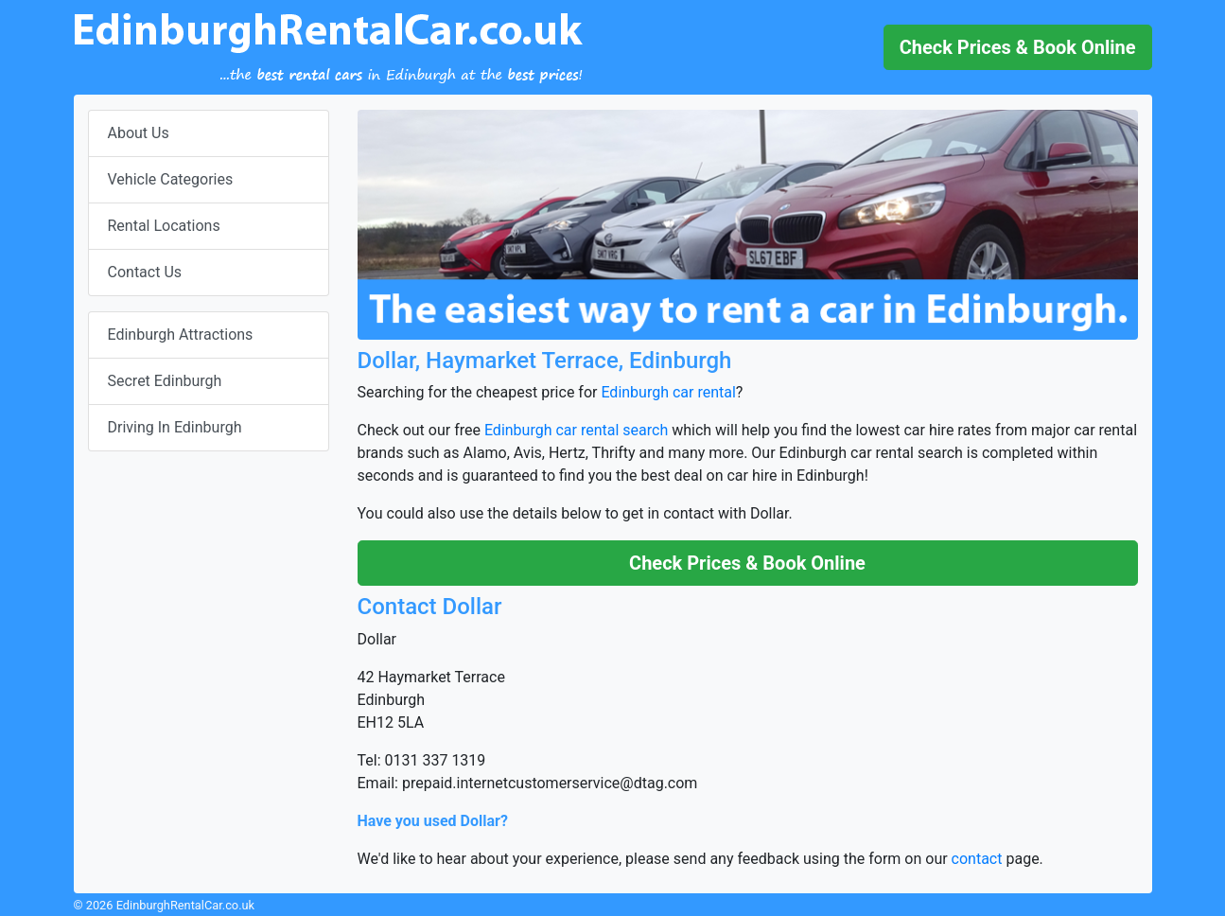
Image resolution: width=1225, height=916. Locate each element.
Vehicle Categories (171, 179)
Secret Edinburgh (165, 381)
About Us (138, 133)
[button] (1018, 47)
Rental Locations (164, 226)
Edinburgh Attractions (181, 335)
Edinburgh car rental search (576, 430)
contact (977, 859)
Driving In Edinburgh (175, 427)
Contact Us (145, 272)
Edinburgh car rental (668, 392)
